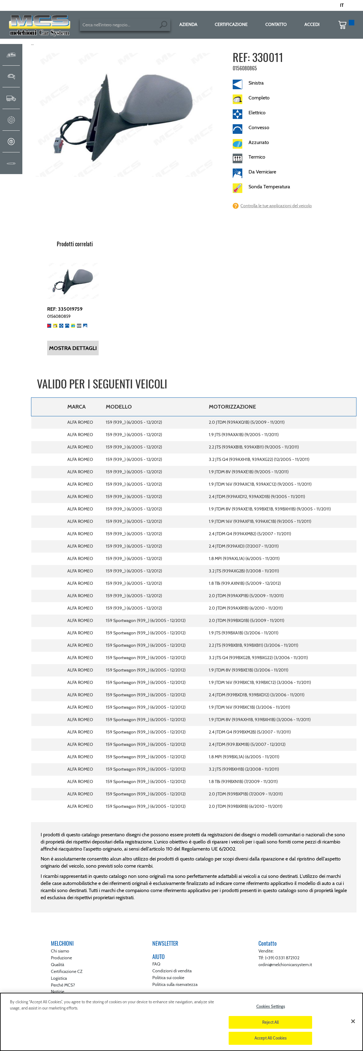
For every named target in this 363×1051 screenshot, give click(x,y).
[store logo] (40, 26)
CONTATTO (276, 24)
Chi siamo (60, 951)
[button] (344, 5)
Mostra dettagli (73, 348)
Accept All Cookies (270, 1038)
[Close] (353, 1021)
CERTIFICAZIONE (231, 24)
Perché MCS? (63, 985)
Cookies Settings (270, 1006)
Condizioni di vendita (172, 971)
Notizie (57, 991)
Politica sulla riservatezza (175, 984)
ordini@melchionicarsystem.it (285, 964)
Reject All (270, 1022)
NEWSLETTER (165, 943)
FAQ (156, 964)
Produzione (61, 958)
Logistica (59, 978)
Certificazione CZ (67, 971)
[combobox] (125, 25)
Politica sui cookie (168, 977)
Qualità (57, 964)
